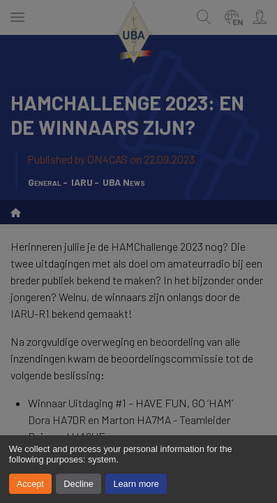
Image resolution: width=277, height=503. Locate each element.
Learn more (135, 484)
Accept (30, 484)
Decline (78, 484)
